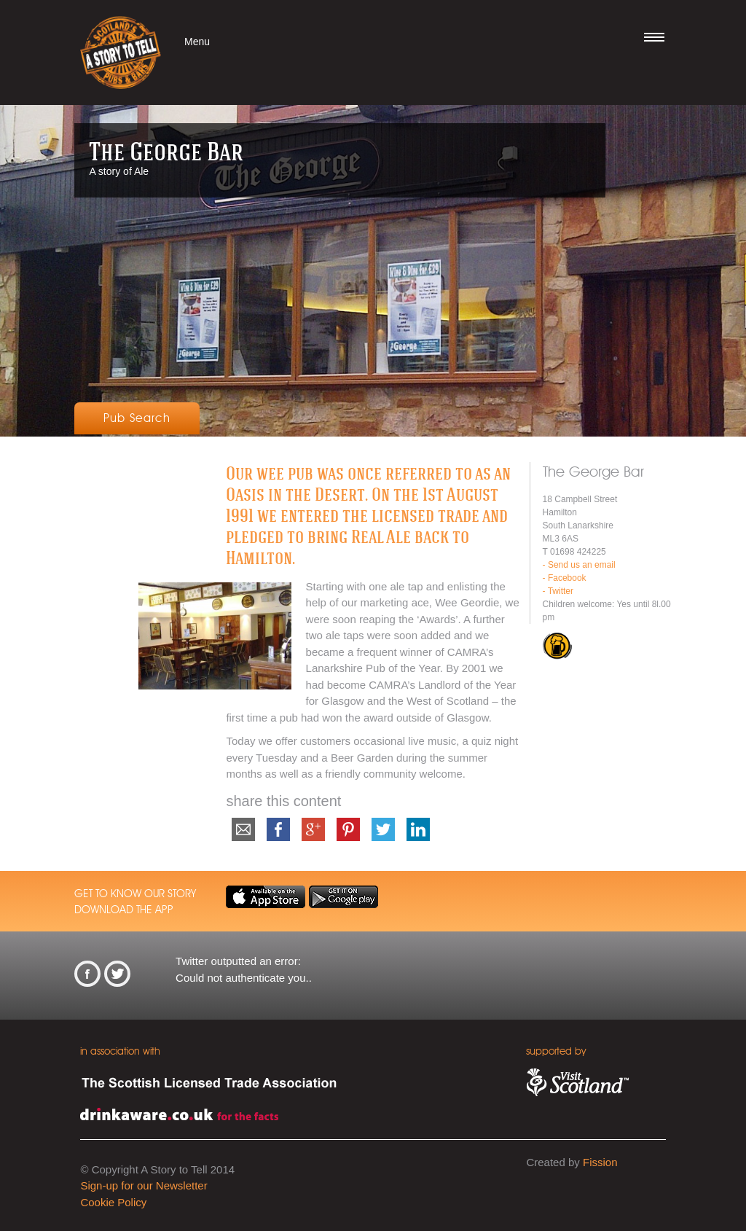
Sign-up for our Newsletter (143, 1185)
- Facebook (564, 578)
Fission (600, 1162)
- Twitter (558, 591)
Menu (197, 41)
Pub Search (136, 418)
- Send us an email (579, 565)
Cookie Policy (113, 1202)
